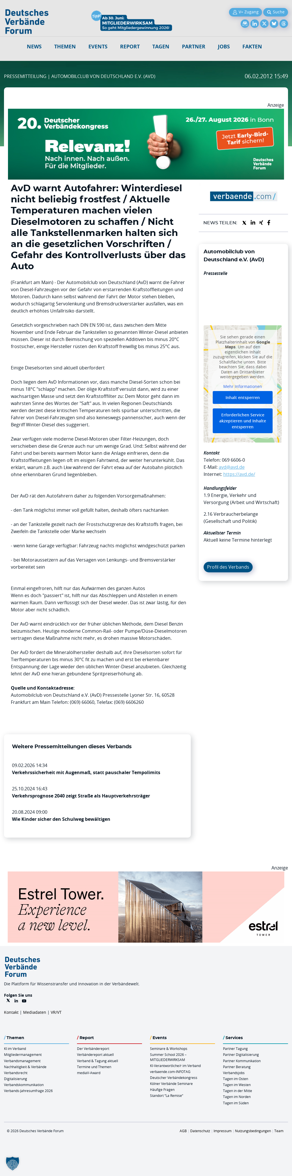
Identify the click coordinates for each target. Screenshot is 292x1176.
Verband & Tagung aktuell (97, 1060)
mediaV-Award (88, 1072)
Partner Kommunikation (242, 1060)
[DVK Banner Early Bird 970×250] (146, 112)
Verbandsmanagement (22, 1060)
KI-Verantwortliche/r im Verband (175, 1065)
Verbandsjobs (234, 1072)
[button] (12, 1163)
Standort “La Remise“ (166, 1095)
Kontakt (11, 1012)
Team (278, 1130)
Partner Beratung (237, 1066)
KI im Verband (15, 1048)
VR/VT (56, 1012)
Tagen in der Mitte (237, 1090)
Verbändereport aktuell (95, 1054)
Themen (65, 46)
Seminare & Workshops (168, 1048)
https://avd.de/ (239, 474)
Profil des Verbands (228, 567)
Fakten (252, 46)
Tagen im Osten (235, 1078)
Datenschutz (200, 1130)
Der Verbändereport (93, 1048)
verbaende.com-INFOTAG (170, 1071)
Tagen (160, 46)
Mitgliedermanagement (23, 1054)
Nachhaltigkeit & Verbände (25, 1066)
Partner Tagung (235, 1048)
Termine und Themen (94, 1066)
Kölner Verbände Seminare (171, 1083)
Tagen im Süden (236, 1103)
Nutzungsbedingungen (253, 1130)
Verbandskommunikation (24, 1084)
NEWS (34, 46)
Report (130, 46)
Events (98, 46)
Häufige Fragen (162, 1089)
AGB (183, 1130)
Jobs (224, 46)
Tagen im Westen (237, 1084)
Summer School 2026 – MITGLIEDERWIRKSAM (168, 1057)
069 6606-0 (233, 460)
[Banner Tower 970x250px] (146, 875)
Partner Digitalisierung (241, 1054)
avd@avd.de (232, 467)
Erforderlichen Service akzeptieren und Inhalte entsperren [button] (242, 420)
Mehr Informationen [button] (242, 386)
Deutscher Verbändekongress (173, 1077)
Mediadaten (34, 1012)
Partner (193, 46)
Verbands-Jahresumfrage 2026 (28, 1090)
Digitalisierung (15, 1078)
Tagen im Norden (237, 1096)
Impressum (223, 1130)
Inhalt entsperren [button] (243, 397)
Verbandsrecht (15, 1072)
